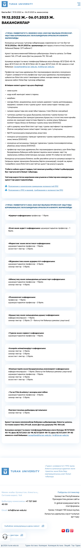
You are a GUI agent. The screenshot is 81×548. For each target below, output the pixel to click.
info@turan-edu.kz (17, 510)
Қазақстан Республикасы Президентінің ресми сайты (65, 497)
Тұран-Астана (31, 545)
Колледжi (43, 545)
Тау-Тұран (75, 545)
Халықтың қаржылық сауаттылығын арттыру (62, 515)
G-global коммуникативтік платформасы (66, 504)
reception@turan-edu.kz (25, 67)
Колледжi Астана (55, 545)
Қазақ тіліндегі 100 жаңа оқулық (63, 510)
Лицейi (67, 545)
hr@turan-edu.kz (46, 67)
